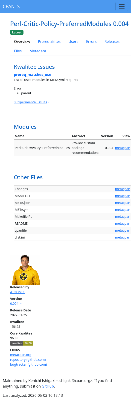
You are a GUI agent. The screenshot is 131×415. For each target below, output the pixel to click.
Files (18, 51)
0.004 (14, 303)
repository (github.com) (28, 359)
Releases (112, 41)
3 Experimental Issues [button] (30, 102)
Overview (22, 41)
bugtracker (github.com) (28, 364)
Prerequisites (49, 41)
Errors (91, 41)
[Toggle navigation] (121, 6)
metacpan (122, 148)
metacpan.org (20, 354)
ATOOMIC (17, 292)
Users (73, 41)
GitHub (48, 386)
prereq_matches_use (32, 74)
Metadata (37, 51)
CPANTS (11, 6)
